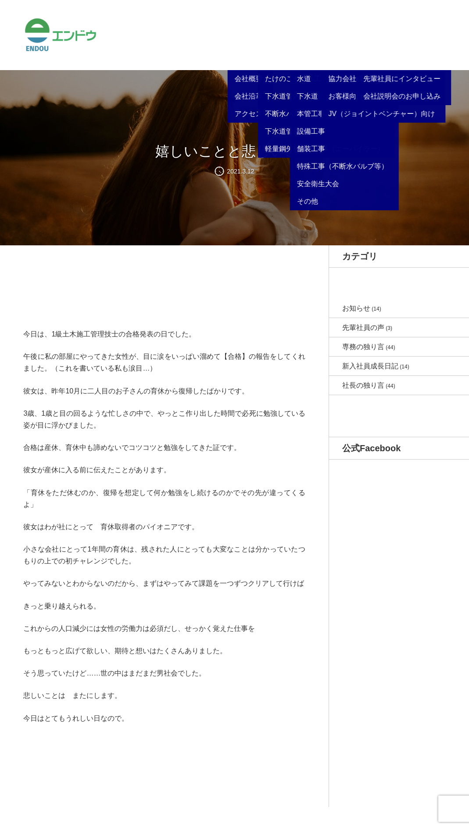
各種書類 (323, 48)
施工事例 (291, 48)
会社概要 (228, 48)
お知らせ (196, 33)
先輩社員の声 (363, 327)
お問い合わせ (423, 33)
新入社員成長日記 (370, 366)
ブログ (389, 33)
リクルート (357, 48)
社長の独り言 (363, 385)
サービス (259, 48)
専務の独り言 (363, 346)
